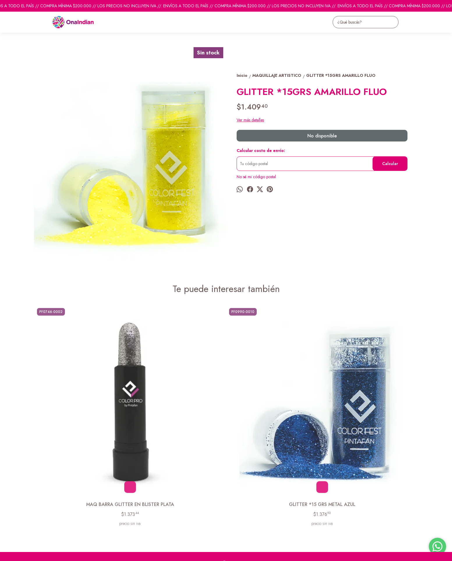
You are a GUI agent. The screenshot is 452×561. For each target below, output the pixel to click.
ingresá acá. (191, 553)
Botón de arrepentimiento (218, 553)
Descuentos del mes (51, 507)
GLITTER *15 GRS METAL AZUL (178, 408)
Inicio (38, 485)
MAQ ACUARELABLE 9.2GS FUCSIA (274, 408)
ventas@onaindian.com (245, 506)
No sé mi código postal (256, 177)
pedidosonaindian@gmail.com (251, 485)
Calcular (390, 164)
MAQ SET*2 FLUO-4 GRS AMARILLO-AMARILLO (370, 411)
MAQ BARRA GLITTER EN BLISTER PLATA (81, 411)
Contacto (41, 500)
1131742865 (237, 496)
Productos (42, 492)
